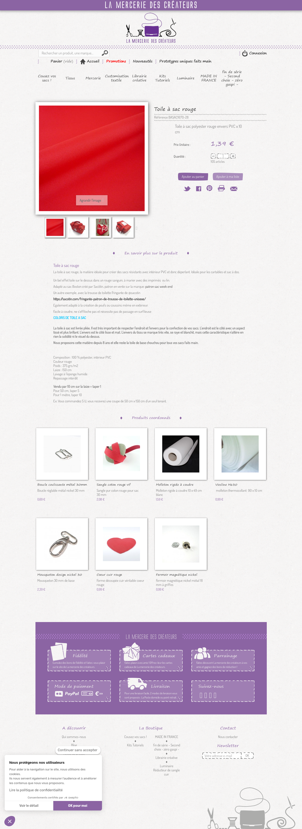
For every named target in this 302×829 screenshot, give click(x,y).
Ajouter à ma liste (227, 176)
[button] (9, 821)
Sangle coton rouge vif (113, 484)
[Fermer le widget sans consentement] (78, 750)
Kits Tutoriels (162, 78)
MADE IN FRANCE (208, 78)
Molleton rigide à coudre (175, 484)
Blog (74, 745)
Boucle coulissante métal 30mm (62, 484)
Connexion (257, 53)
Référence (161, 117)
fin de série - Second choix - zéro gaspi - (231, 78)
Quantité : (179, 156)
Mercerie (93, 78)
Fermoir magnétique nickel (176, 574)
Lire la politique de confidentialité (36, 790)
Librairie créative (139, 78)
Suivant (137, 228)
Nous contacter (228, 737)
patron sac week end (158, 286)
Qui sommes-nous (74, 737)
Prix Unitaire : (182, 144)
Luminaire (185, 78)
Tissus (70, 78)
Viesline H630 (226, 484)
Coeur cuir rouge (109, 574)
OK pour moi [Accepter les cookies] (77, 806)
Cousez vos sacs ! (47, 78)
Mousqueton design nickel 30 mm (59, 574)
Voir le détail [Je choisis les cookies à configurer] (28, 806)
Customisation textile (116, 78)
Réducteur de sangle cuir (166, 772)
